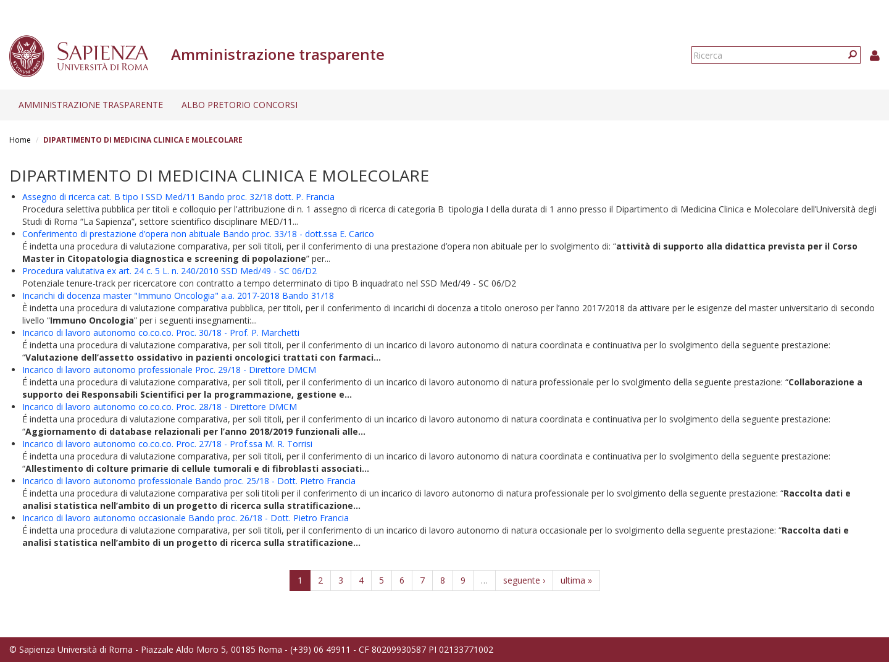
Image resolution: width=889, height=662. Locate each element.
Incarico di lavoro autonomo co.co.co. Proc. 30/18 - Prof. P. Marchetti (160, 332)
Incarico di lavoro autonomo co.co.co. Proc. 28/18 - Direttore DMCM (159, 407)
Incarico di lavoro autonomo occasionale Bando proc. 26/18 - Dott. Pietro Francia (185, 518)
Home (20, 140)
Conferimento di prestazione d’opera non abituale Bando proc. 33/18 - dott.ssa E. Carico (198, 234)
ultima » (576, 580)
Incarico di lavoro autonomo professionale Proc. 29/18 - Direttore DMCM (169, 369)
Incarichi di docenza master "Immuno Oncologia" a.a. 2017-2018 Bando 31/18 (178, 295)
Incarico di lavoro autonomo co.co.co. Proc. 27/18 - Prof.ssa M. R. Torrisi (167, 444)
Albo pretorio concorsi (240, 105)
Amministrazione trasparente (91, 105)
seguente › (524, 580)
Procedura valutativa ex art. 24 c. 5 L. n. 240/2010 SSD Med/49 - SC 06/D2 (169, 271)
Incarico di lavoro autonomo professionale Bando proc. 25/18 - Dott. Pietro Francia (189, 481)
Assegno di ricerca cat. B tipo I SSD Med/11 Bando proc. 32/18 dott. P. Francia (178, 197)
